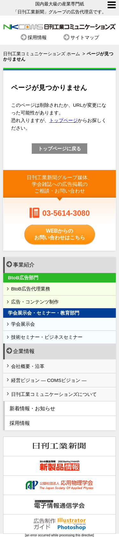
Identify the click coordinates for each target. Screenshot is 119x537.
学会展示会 (23, 324)
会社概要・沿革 (27, 366)
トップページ (63, 120)
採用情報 (37, 37)
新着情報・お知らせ (32, 408)
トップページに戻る (59, 148)
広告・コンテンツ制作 (35, 301)
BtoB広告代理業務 (30, 288)
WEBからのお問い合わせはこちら (59, 234)
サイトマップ (84, 37)
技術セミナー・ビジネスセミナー (47, 337)
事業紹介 (20, 264)
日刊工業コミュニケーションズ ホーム (41, 53)
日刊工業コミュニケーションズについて (54, 394)
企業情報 (20, 350)
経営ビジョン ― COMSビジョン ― (49, 380)
